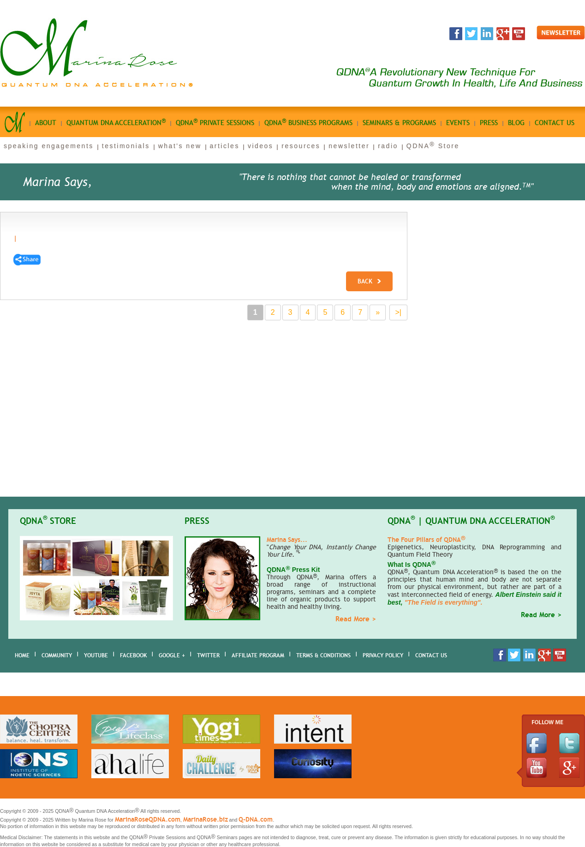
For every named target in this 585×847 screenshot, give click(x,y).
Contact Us (431, 655)
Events (458, 123)
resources (300, 146)
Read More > (355, 619)
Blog (516, 123)
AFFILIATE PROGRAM (258, 655)
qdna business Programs (308, 122)
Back (369, 281)
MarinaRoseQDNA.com (147, 819)
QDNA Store (433, 146)
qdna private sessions (215, 122)
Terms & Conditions (323, 655)
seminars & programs (399, 123)
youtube (96, 655)
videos (260, 146)
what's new (180, 146)
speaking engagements (49, 146)
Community (57, 655)
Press (489, 123)
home (22, 655)
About (45, 123)
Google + (172, 655)
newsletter (349, 146)
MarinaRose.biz (205, 819)
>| (398, 312)
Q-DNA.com (256, 819)
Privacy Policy (383, 655)
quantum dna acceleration (116, 122)
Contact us (554, 123)
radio (388, 146)
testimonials (126, 146)
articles (224, 146)
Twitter (208, 655)
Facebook (133, 655)
